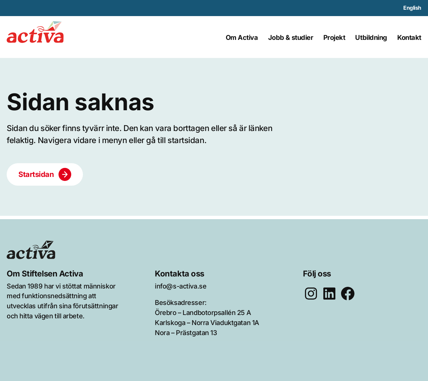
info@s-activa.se (180, 286)
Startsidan (36, 174)
